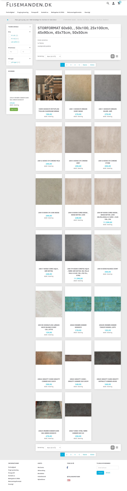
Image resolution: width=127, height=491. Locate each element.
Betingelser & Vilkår (57, 12)
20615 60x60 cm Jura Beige (48, 212)
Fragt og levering (22, 12)
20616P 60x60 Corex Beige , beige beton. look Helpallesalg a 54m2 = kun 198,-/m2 (107, 215)
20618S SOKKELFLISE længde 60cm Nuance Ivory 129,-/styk (48, 327)
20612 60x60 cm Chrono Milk (49, 161)
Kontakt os (44, 12)
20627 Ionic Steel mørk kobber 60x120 (78, 432)
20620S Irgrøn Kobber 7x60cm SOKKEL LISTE (107, 326)
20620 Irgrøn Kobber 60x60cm (78, 326)
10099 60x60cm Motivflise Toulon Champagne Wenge (48, 110)
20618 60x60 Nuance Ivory (107, 269)
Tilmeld (100, 473)
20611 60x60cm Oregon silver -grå (108, 110)
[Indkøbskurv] (119, 3)
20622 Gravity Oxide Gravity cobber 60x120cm (49, 380)
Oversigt (87, 12)
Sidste (92, 65)
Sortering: (41, 56)
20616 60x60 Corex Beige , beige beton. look (78, 213)
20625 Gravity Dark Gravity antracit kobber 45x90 (108, 380)
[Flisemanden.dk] (29, 4)
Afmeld (108, 473)
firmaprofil (34, 12)
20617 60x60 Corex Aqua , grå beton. (49, 270)
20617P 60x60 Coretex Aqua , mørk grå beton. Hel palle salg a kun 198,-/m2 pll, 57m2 (78, 272)
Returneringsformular (74, 12)
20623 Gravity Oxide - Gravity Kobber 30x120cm (78, 380)
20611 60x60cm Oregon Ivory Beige (78, 110)
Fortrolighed (10, 12)
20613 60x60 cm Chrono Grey (78, 162)
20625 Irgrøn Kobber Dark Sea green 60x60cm (19, 99)
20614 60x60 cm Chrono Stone (107, 162)
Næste (85, 65)
